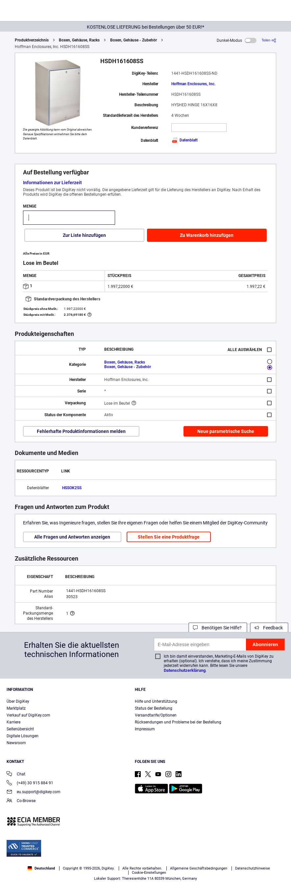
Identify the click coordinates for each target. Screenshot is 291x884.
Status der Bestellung (153, 708)
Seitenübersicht (20, 729)
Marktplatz (16, 708)
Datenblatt (184, 140)
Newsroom (16, 743)
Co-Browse (21, 801)
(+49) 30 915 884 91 (30, 783)
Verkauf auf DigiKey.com (28, 715)
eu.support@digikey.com (34, 792)
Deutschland (41, 868)
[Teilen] (269, 40)
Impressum (145, 729)
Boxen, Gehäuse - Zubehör (133, 40)
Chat (16, 774)
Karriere (13, 722)
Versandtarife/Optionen (156, 715)
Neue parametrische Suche (225, 431)
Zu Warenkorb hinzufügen (206, 235)
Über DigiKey (18, 701)
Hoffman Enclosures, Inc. (193, 84)
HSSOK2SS (72, 488)
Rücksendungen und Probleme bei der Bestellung (178, 722)
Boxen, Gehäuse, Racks (79, 40)
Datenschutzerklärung (185, 670)
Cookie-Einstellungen (149, 873)
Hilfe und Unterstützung (156, 701)
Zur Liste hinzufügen (84, 235)
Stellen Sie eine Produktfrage (169, 537)
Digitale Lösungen (22, 736)
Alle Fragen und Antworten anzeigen (72, 537)
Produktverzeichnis (32, 40)
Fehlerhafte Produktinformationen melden (81, 431)
